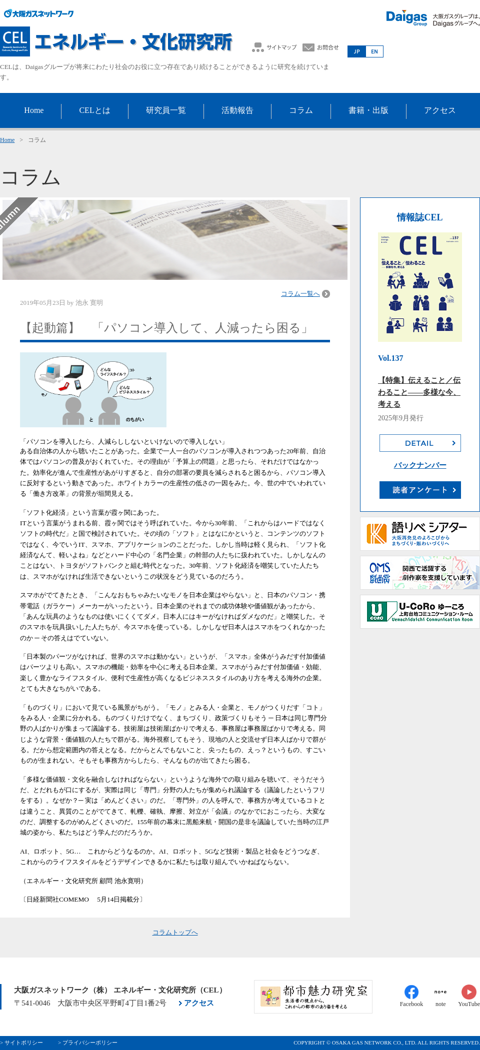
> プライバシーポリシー (88, 1043)
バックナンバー (420, 465)
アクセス (199, 1003)
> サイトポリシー (21, 1043)
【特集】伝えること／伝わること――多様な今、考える (419, 392)
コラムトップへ (175, 932)
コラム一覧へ (300, 293)
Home (7, 139)
